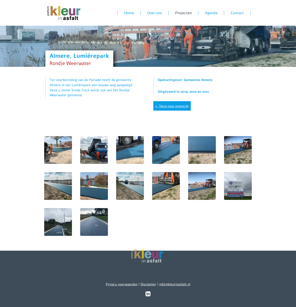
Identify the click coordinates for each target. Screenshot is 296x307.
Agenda (211, 12)
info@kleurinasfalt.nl (174, 284)
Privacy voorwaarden (122, 284)
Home (129, 12)
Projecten (183, 12)
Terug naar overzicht (172, 105)
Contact (237, 12)
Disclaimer (148, 284)
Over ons (154, 12)
